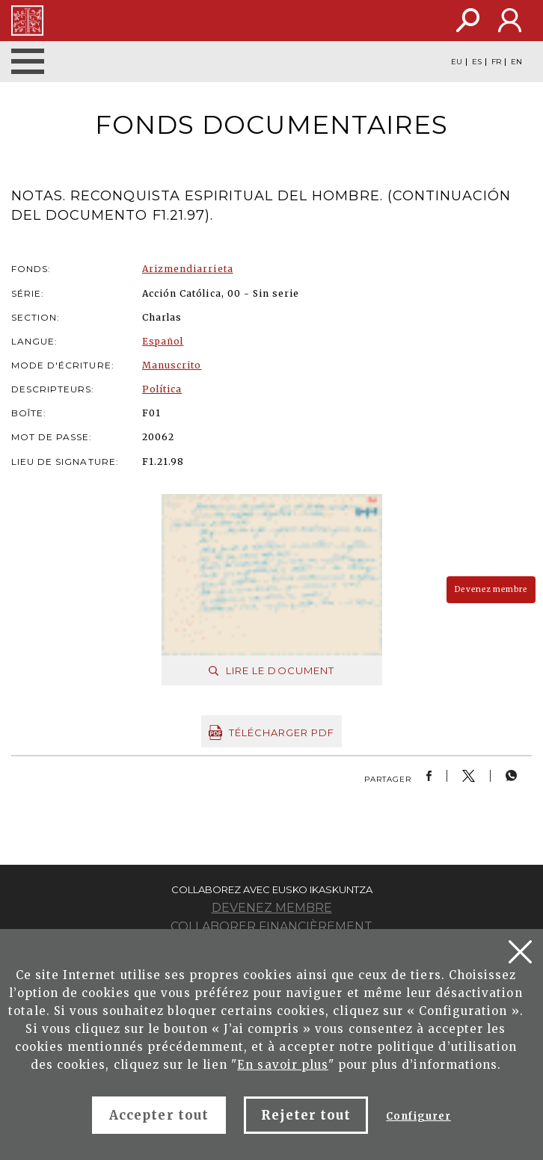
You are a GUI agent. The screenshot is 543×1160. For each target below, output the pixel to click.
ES (477, 62)
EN (516, 62)
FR (496, 62)
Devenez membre (491, 589)
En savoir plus (282, 1065)
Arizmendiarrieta (187, 268)
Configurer (418, 1116)
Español (162, 341)
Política (162, 389)
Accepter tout (159, 1115)
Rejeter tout (306, 1115)
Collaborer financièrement (271, 926)
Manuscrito (171, 365)
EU (456, 62)
